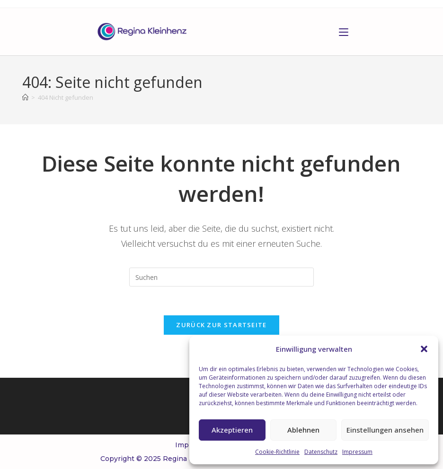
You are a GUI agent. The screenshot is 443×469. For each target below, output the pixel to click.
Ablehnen (303, 429)
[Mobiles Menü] (343, 31)
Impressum (357, 452)
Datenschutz (320, 452)
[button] (424, 349)
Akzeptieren (232, 429)
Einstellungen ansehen (385, 429)
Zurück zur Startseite (221, 325)
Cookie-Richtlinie (277, 452)
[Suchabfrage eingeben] (221, 277)
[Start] (25, 97)
